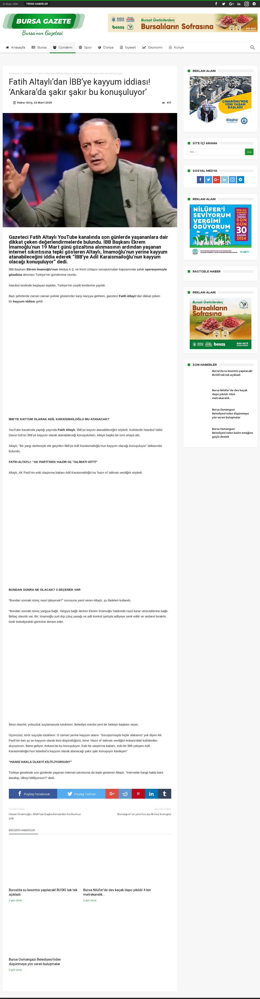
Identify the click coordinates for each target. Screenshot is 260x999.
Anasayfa (14, 73)
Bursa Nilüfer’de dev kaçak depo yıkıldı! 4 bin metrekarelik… (88, 882)
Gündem (28, 73)
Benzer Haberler (22, 830)
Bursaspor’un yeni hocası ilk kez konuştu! (133, 811)
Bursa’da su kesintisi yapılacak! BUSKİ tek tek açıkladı (32, 882)
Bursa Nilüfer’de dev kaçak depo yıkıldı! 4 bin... (82, 4)
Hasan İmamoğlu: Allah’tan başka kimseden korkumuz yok (46, 813)
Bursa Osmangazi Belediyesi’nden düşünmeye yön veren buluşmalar (144, 884)
